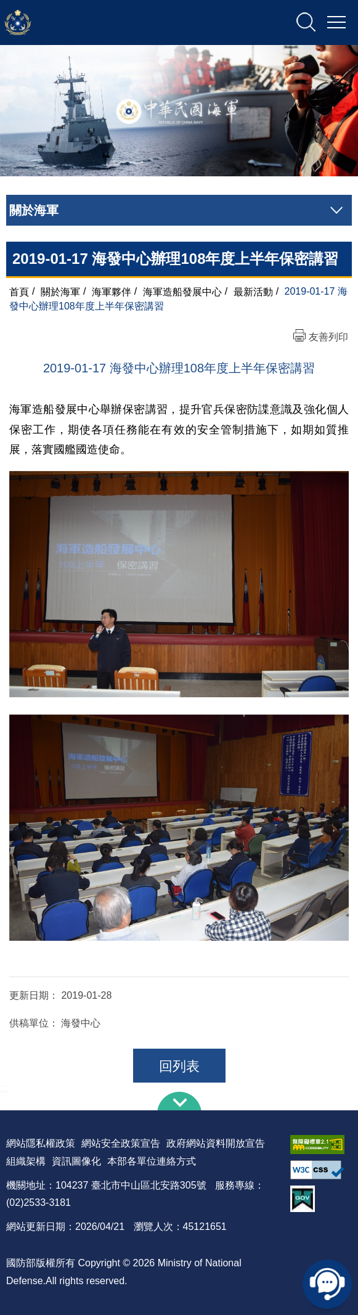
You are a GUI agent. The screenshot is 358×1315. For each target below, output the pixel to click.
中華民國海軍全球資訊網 (133, 22)
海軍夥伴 (111, 291)
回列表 (179, 1066)
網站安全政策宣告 (120, 1143)
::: (4, 1088)
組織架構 (26, 1161)
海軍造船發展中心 (182, 291)
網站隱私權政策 (40, 1143)
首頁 (19, 291)
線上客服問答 (327, 1284)
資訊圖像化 (76, 1161)
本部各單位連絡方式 (151, 1161)
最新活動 (253, 291)
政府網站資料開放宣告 (215, 1143)
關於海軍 (60, 291)
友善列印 (328, 337)
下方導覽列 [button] (179, 1101)
